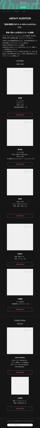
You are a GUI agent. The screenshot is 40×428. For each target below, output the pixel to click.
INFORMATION (20, 115)
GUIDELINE (16, 11)
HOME (23, 11)
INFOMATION (20, 216)
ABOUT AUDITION (6, 11)
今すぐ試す (23, 7)
